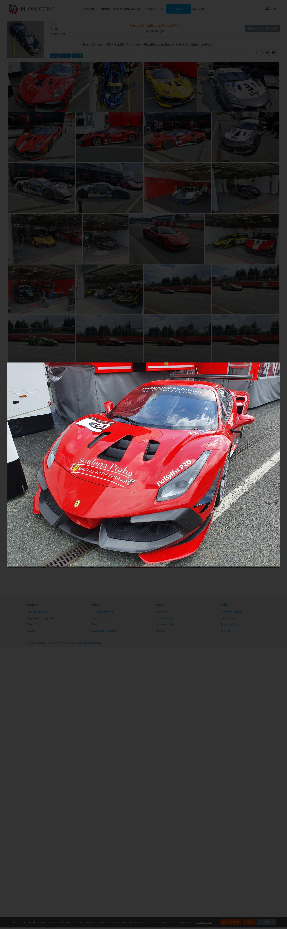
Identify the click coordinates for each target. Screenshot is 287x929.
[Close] (279, 363)
